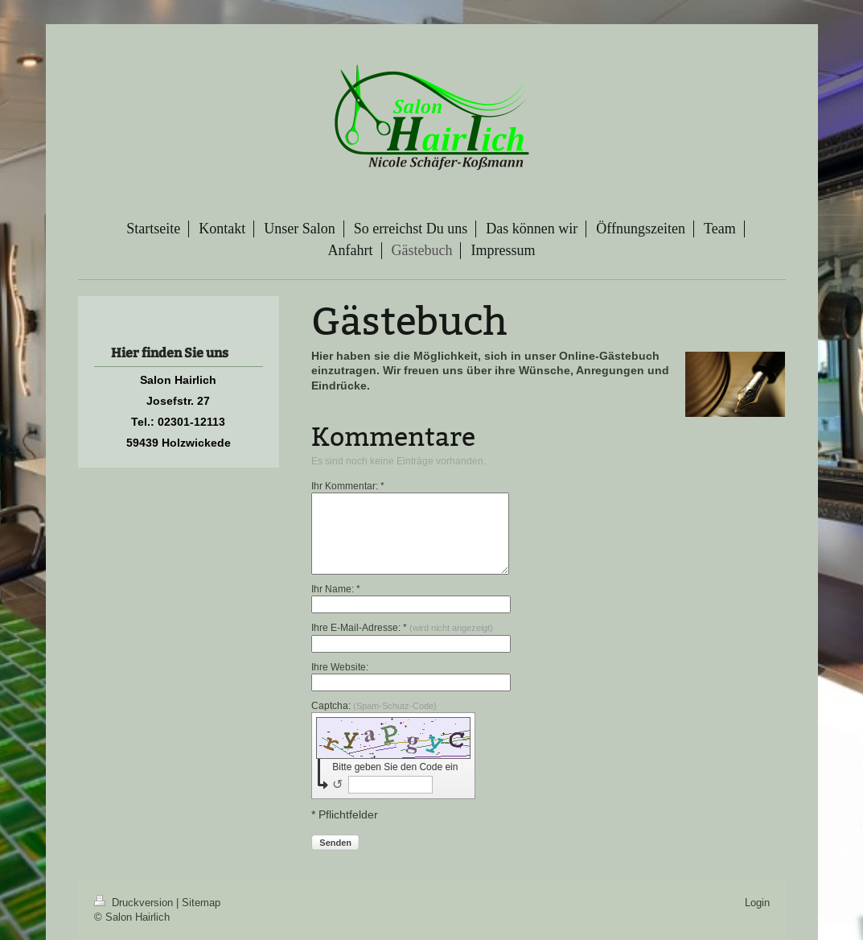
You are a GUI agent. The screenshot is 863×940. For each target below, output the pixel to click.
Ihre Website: (339, 667)
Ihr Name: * (335, 589)
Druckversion (135, 902)
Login (757, 902)
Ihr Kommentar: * (347, 486)
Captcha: (374, 705)
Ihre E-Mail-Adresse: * (402, 627)
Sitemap (201, 902)
